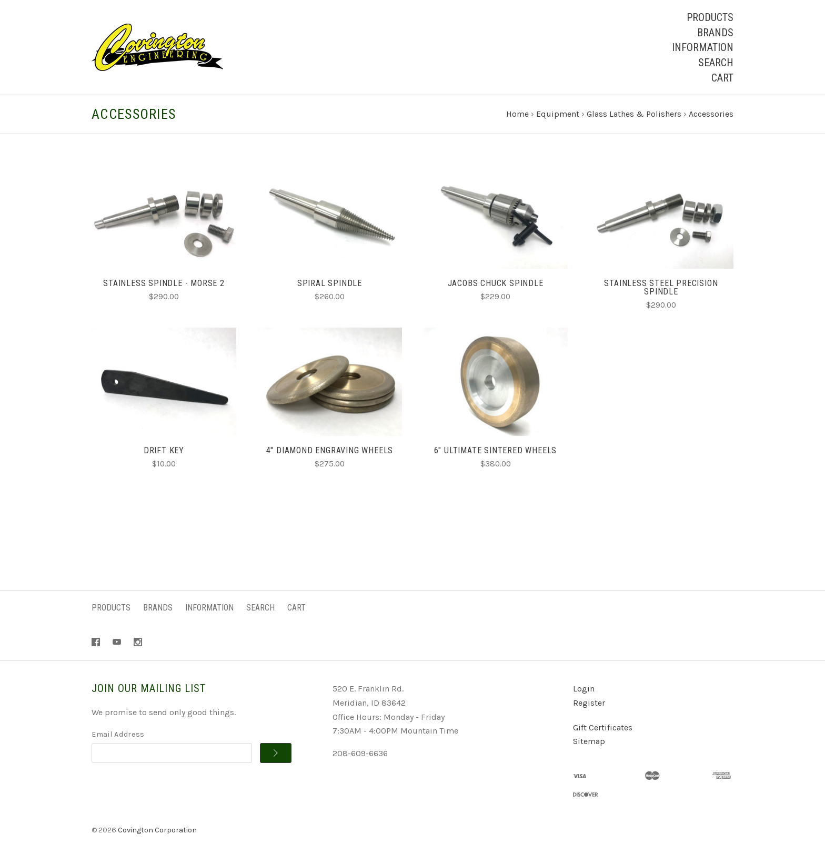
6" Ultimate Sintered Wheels (495, 450)
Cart (722, 78)
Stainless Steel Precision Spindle (661, 287)
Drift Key (164, 450)
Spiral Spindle (329, 283)
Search (715, 62)
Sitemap (589, 741)
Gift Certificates (602, 727)
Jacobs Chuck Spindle (496, 283)
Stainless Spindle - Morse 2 (164, 283)
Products (710, 17)
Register (589, 703)
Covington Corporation (157, 830)
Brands (715, 32)
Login (584, 689)
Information (702, 47)
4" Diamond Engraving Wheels (330, 450)
